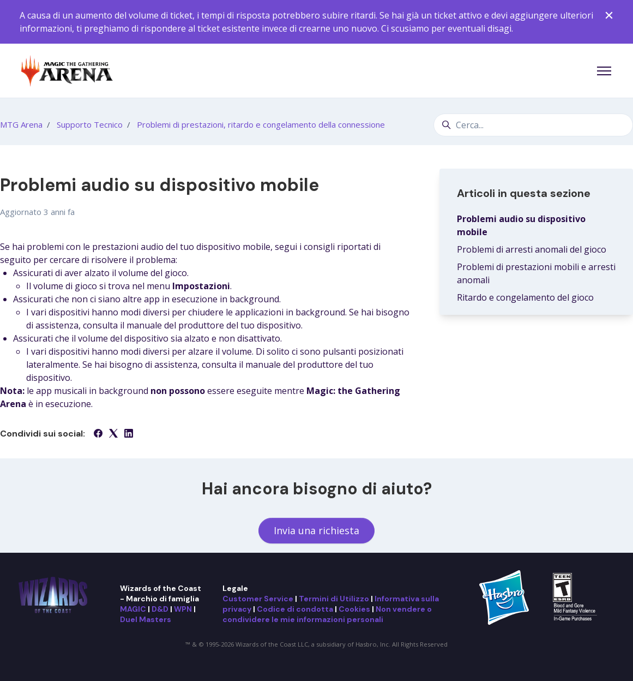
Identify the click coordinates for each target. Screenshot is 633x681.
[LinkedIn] (128, 434)
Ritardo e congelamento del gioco (525, 297)
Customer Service (257, 599)
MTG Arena (21, 124)
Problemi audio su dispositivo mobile (521, 225)
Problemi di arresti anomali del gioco (531, 249)
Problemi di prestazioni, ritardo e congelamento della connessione (261, 124)
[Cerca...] (533, 124)
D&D (160, 609)
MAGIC (133, 609)
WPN (183, 609)
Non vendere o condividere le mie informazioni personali (327, 614)
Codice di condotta (295, 609)
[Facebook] (98, 434)
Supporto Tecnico (90, 124)
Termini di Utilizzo (334, 599)
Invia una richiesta (316, 530)
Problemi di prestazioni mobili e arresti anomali (536, 273)
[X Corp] (113, 434)
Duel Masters (145, 619)
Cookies (354, 609)
